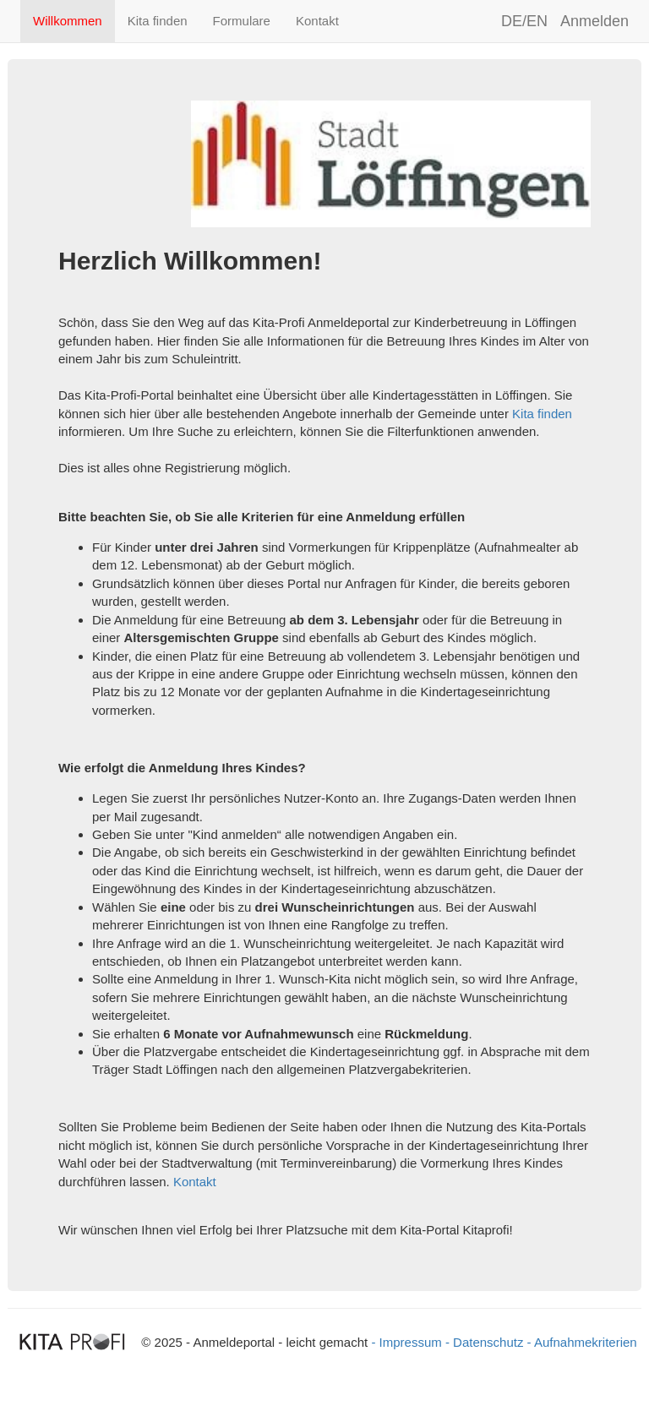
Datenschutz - (492, 1342)
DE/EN (524, 21)
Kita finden (158, 21)
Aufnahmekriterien (585, 1342)
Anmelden (594, 21)
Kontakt (317, 21)
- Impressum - (412, 1342)
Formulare (241, 21)
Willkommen (67, 21)
